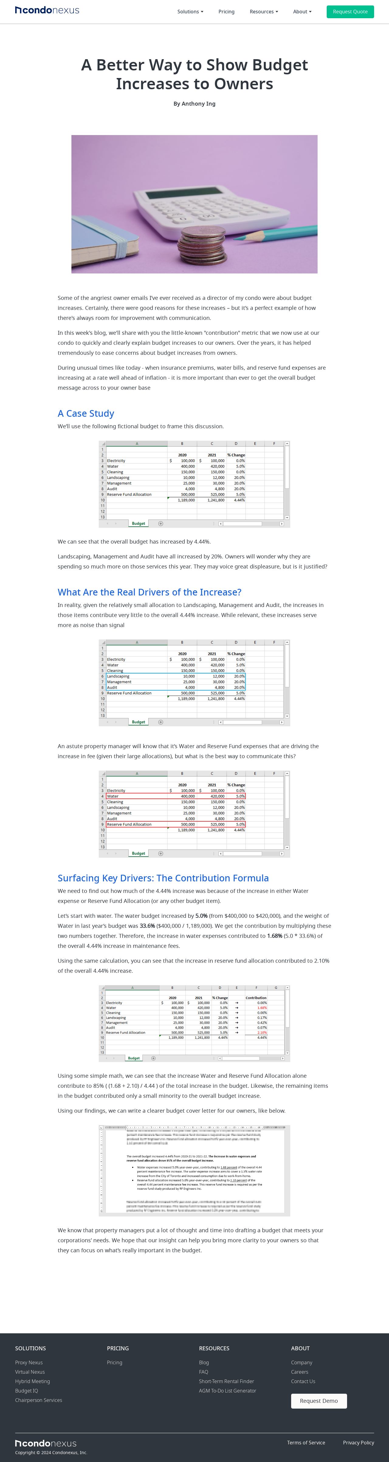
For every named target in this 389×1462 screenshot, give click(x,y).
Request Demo (319, 1401)
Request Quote (350, 11)
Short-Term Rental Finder (226, 1381)
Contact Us (303, 1381)
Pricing (227, 11)
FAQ (203, 1372)
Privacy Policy (358, 1443)
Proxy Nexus (29, 1362)
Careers (299, 1372)
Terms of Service (306, 1443)
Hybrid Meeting (32, 1381)
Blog (204, 1362)
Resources (262, 11)
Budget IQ (26, 1391)
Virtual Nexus (30, 1372)
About (300, 11)
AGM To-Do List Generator (227, 1391)
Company (301, 1362)
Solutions (188, 11)
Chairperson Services (38, 1400)
